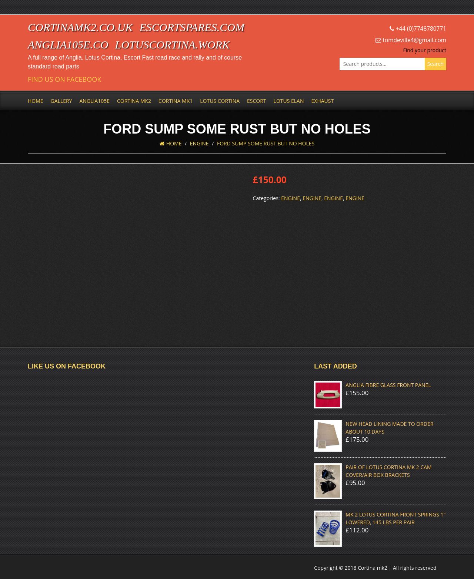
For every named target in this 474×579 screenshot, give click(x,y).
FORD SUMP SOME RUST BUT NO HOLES (265, 143)
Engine (199, 143)
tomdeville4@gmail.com (414, 40)
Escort (256, 100)
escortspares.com (191, 27)
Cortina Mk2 (134, 100)
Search (435, 63)
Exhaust (322, 100)
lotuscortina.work (172, 44)
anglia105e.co (68, 44)
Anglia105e (95, 100)
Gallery (61, 100)
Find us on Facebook (64, 79)
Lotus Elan (289, 100)
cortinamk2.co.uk (80, 27)
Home (35, 100)
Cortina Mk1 (175, 100)
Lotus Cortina (220, 100)
